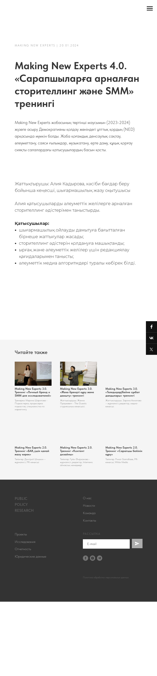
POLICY (21, 579)
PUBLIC (21, 573)
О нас (87, 572)
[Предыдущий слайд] (8, 203)
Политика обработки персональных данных (106, 651)
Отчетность (23, 623)
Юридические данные (30, 631)
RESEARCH (24, 585)
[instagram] (92, 632)
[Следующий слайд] (148, 203)
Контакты (89, 595)
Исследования (25, 616)
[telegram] (99, 632)
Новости (89, 580)
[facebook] (85, 632)
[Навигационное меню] (150, 8)
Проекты (21, 609)
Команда (89, 587)
